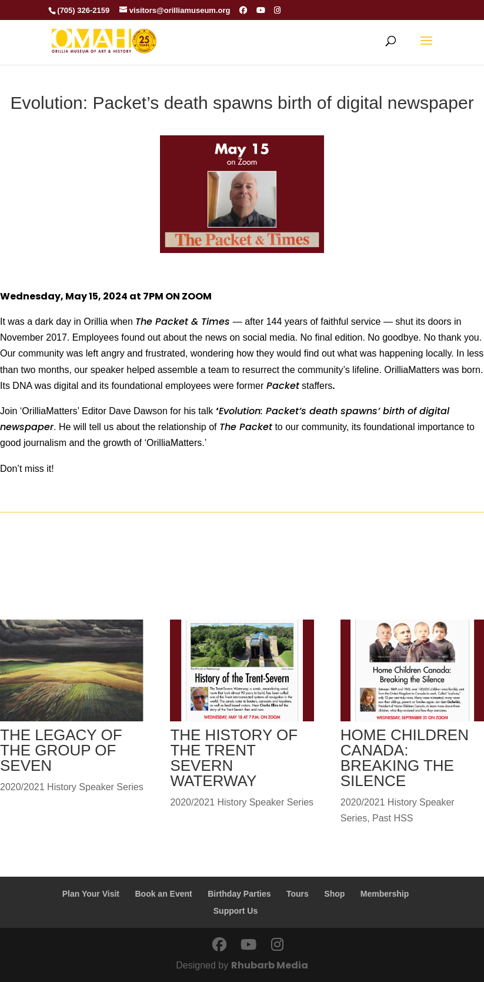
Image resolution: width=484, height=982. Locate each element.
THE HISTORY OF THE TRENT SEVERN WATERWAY (234, 758)
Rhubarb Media (269, 965)
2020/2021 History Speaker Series (71, 787)
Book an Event (163, 893)
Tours (297, 893)
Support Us (235, 911)
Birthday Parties (239, 893)
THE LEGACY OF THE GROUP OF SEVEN (61, 750)
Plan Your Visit (90, 893)
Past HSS (392, 818)
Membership (385, 893)
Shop (334, 893)
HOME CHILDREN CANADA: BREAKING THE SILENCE (405, 758)
